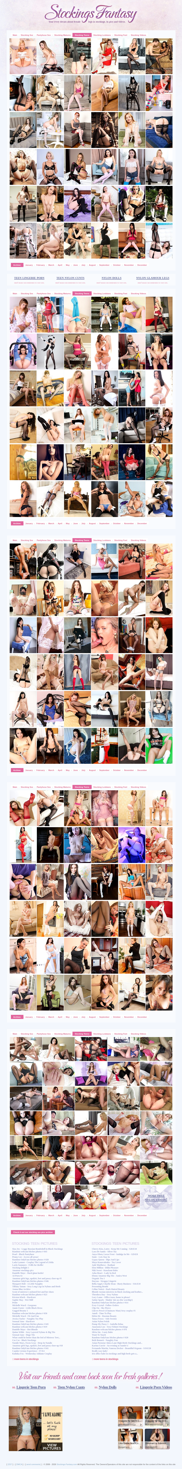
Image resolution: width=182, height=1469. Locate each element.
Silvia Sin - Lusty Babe (102, 1332)
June (75, 265)
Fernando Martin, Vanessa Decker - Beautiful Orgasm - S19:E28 (121, 1348)
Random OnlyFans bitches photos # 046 (30, 1281)
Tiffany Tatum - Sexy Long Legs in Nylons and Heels (36, 1286)
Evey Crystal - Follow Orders (105, 1305)
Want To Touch (99, 1335)
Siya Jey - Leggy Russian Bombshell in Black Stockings (37, 1249)
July (83, 265)
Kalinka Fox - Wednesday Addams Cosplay (32, 1353)
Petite (15, 1302)
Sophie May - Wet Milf (22, 1300)
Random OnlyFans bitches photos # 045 (30, 1324)
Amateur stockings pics (23, 1270)
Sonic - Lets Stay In (101, 1257)
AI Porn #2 (17, 1276)
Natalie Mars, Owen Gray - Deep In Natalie (32, 1343)
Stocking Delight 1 (20, 1267)
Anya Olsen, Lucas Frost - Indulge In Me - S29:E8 (115, 1254)
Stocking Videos (138, 35)
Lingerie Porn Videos (156, 1387)
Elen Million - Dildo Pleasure (105, 1267)
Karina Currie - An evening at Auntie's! (110, 1345)
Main (15, 35)
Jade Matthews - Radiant (103, 1265)
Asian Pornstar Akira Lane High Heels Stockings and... (117, 1343)
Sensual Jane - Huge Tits (23, 1335)
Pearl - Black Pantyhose (23, 1254)
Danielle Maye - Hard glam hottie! (28, 1273)
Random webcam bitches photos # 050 (29, 1313)
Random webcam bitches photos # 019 (29, 1327)
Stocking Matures (62, 35)
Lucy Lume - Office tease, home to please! (111, 1297)
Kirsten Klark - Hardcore (24, 1297)
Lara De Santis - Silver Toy (104, 1251)
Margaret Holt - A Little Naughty (27, 1284)
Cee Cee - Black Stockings (24, 1340)
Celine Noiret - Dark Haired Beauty (108, 1289)
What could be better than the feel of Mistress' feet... (36, 1337)
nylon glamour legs (152, 277)
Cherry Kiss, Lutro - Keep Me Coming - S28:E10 (114, 1249)
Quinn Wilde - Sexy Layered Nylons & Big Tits (33, 1332)
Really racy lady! (99, 1351)
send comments (33, 1464)
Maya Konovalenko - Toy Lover (106, 1262)
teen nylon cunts (70, 277)
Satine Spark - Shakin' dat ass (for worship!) (112, 1300)
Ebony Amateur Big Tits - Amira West (109, 1276)
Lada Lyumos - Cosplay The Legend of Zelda (33, 1262)
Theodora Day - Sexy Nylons (105, 1294)
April (60, 265)
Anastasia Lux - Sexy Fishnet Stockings (110, 1327)
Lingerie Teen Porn (31, 1387)
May (68, 265)
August (92, 265)
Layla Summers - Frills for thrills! (27, 1265)
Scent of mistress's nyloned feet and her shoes (33, 1292)
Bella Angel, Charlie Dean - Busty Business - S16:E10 (116, 1284)
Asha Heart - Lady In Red (104, 1273)
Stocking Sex (27, 35)
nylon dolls (111, 277)
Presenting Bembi (100, 1286)
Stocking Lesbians (102, 35)
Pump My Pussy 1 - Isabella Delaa (107, 1324)
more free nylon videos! (156, 1197)
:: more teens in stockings (25, 1359)
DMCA (19, 1464)
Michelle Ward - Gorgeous (24, 1305)
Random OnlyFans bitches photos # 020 (110, 1337)
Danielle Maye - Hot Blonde (25, 1329)
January (29, 265)
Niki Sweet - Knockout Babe (105, 1270)
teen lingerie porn (29, 277)
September (104, 265)
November (129, 265)
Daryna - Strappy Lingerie (104, 1281)
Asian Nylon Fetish (100, 1321)
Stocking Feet (120, 35)
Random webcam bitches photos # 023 (29, 1294)
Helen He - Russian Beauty (104, 1316)
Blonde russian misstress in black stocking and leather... (117, 1292)
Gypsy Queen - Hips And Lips (105, 1259)
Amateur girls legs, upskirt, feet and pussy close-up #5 (37, 1278)
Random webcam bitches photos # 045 (29, 1251)
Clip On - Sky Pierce (101, 1308)
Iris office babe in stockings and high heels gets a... (115, 1353)
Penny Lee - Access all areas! (25, 1257)
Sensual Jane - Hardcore (23, 1321)
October (117, 265)
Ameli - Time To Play (101, 1313)
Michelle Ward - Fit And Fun (25, 1316)
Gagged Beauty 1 (20, 1310)
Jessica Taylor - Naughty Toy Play (27, 1318)
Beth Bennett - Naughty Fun (105, 1340)
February (40, 265)
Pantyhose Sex (44, 35)
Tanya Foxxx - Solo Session (104, 1318)
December (142, 265)
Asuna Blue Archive (21, 1289)
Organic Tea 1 (98, 1278)
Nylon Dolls (107, 1387)
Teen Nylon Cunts (71, 1387)
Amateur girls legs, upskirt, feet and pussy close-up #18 (37, 1345)
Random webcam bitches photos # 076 (109, 1329)
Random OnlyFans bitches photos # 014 (110, 1302)
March (51, 265)
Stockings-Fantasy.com (67, 1464)
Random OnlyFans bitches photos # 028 (30, 1259)
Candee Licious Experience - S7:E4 (28, 1351)
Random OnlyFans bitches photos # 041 (30, 1348)
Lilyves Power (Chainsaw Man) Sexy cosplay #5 (113, 1310)
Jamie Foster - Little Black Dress (27, 1308)
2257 (10, 1464)
